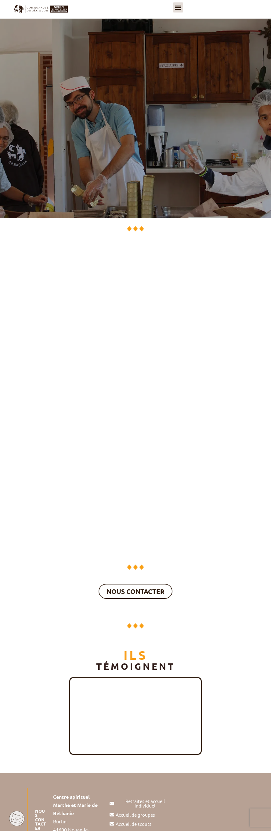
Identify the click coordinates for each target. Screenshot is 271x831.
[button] (178, 7)
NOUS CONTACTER (40, 819)
